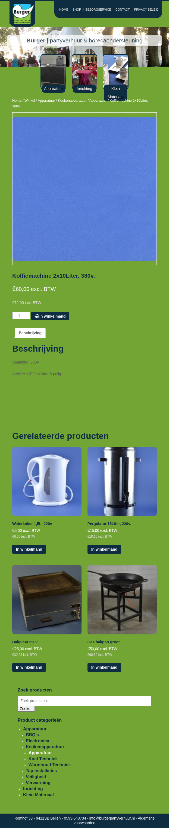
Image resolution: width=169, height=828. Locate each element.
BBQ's (32, 735)
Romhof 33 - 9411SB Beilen (38, 818)
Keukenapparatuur (72, 100)
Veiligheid (36, 776)
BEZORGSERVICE (98, 9)
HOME (63, 9)
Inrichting (33, 788)
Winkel (29, 100)
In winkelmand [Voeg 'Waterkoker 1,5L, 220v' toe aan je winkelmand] (29, 549)
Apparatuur (46, 100)
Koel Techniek (43, 758)
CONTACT (122, 9)
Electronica (37, 741)
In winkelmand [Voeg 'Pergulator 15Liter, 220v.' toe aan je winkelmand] (104, 549)
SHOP (77, 9)
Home (16, 100)
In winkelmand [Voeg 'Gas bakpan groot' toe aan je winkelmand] (104, 667)
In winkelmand (50, 316)
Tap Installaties (41, 770)
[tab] (30, 333)
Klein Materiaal (38, 794)
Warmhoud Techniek (50, 764)
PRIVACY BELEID (146, 9)
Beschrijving (30, 333)
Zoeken (26, 708)
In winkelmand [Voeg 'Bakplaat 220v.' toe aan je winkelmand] (29, 667)
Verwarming (38, 782)
